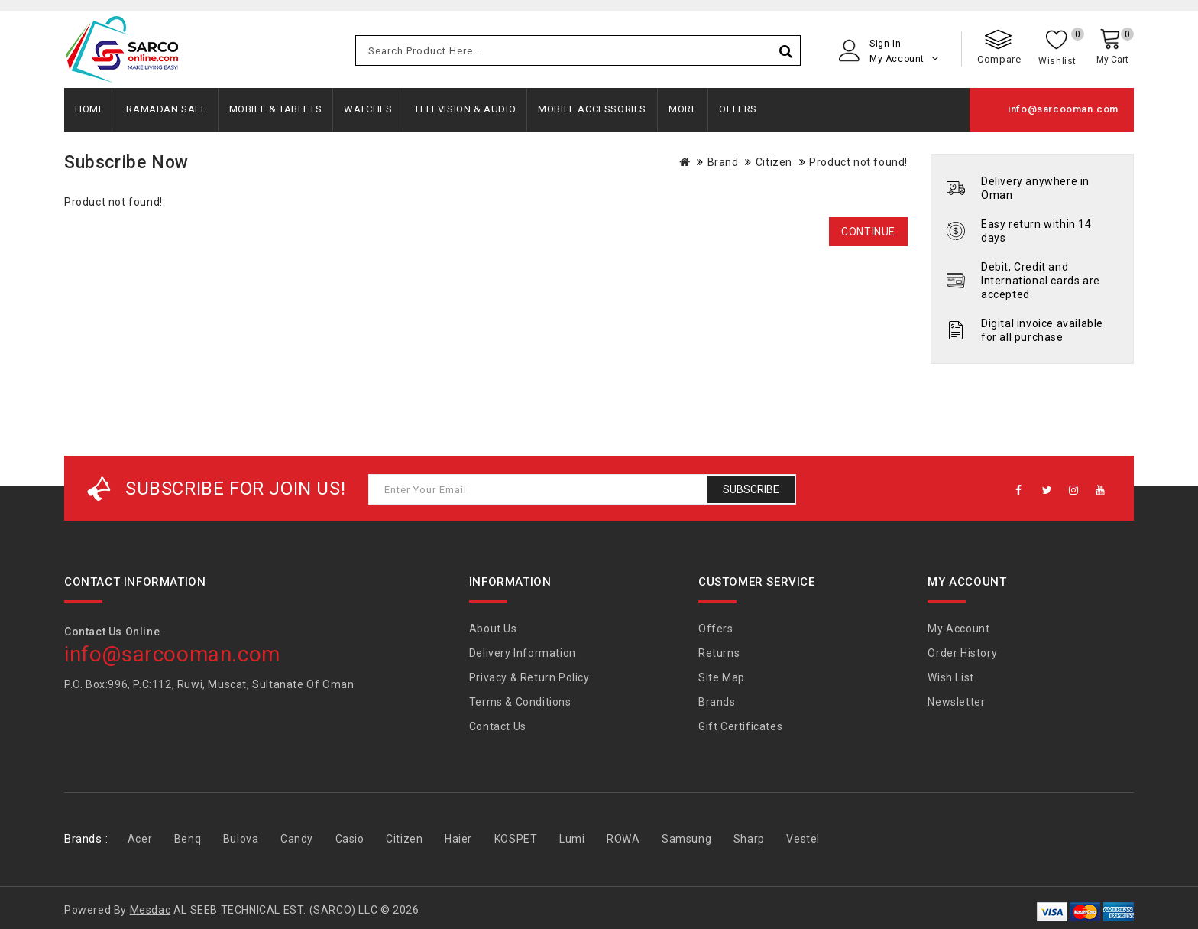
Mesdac (150, 910)
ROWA (623, 839)
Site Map (721, 677)
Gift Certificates (740, 726)
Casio (349, 839)
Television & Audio (465, 109)
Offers (738, 109)
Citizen (774, 162)
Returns (719, 653)
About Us (493, 628)
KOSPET (516, 839)
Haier (458, 839)
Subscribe (751, 489)
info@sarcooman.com (1063, 109)
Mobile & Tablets (275, 109)
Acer (140, 839)
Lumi (571, 839)
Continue (868, 232)
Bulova (241, 839)
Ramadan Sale (166, 109)
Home (89, 109)
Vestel (803, 839)
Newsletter (956, 702)
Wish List (950, 677)
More (683, 109)
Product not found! (858, 162)
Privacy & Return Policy (529, 677)
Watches (368, 109)
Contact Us (497, 726)
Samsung (686, 839)
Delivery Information (522, 653)
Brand (723, 162)
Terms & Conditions (520, 702)
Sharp (749, 839)
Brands (717, 702)
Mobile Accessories (592, 109)
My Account (958, 628)
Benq (187, 839)
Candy (296, 839)
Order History (962, 653)
